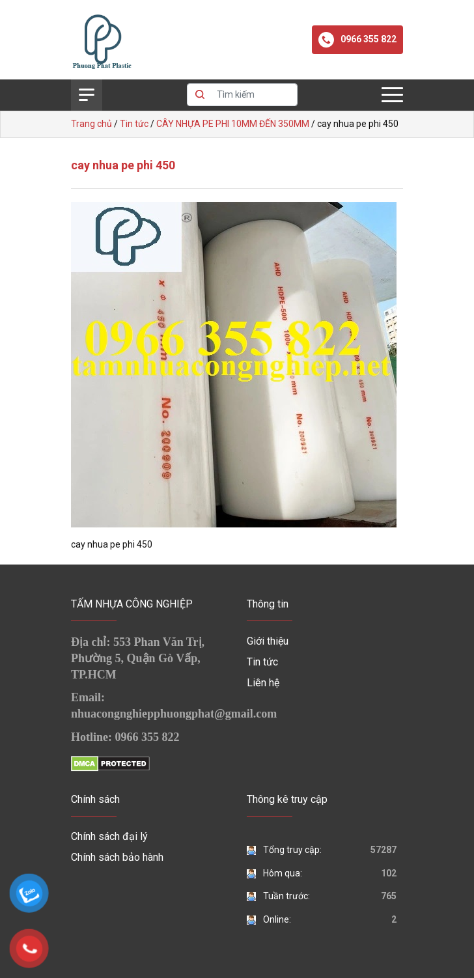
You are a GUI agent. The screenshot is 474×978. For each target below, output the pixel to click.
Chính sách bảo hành (117, 857)
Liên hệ (263, 683)
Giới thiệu (267, 641)
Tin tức (262, 662)
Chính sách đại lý (109, 836)
